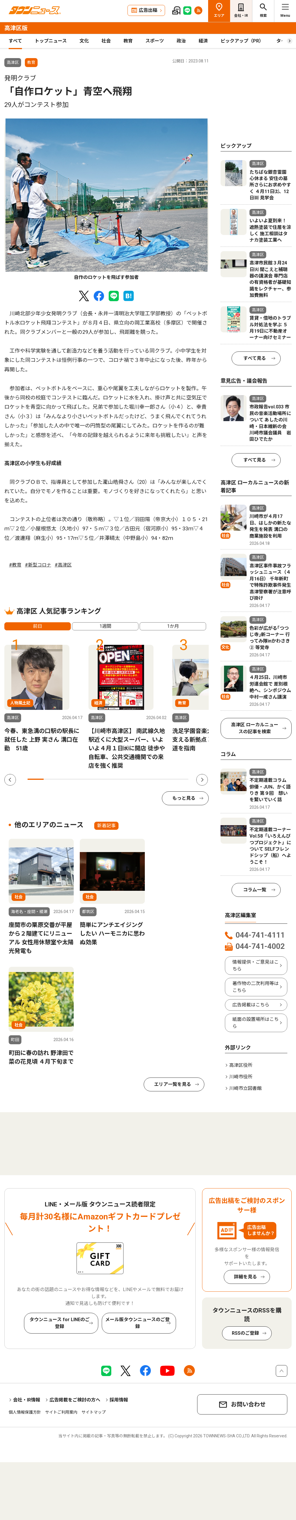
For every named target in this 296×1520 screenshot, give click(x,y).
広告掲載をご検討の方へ (74, 1400)
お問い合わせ (248, 1404)
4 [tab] (84, 779)
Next (202, 780)
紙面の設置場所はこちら (255, 1023)
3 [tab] (68, 779)
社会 (106, 41)
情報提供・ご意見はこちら (255, 965)
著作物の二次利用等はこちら (255, 987)
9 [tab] (164, 779)
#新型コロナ (38, 565)
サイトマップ (94, 1412)
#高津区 (63, 565)
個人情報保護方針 (25, 1412)
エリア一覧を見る (172, 1084)
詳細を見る (245, 1277)
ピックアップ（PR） (242, 41)
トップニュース (51, 41)
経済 (203, 41)
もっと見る (183, 798)
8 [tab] (148, 779)
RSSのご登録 (245, 1333)
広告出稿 (148, 10)
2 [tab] (52, 779)
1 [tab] (35, 779)
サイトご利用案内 (61, 1412)
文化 (84, 41)
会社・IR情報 (26, 1400)
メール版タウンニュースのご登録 (137, 1323)
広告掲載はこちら (250, 1005)
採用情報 (119, 1400)
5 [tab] (100, 779)
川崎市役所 (240, 1077)
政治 (181, 41)
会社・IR (241, 16)
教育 (128, 41)
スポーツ (154, 41)
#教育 (15, 565)
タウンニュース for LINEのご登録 (59, 1323)
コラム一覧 (254, 890)
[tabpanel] (106, 200)
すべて (15, 41)
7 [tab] (132, 779)
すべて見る (254, 358)
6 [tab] (116, 779)
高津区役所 (240, 1065)
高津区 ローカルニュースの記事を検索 (254, 728)
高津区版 (15, 28)
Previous (10, 780)
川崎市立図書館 (245, 1088)
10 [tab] (180, 779)
